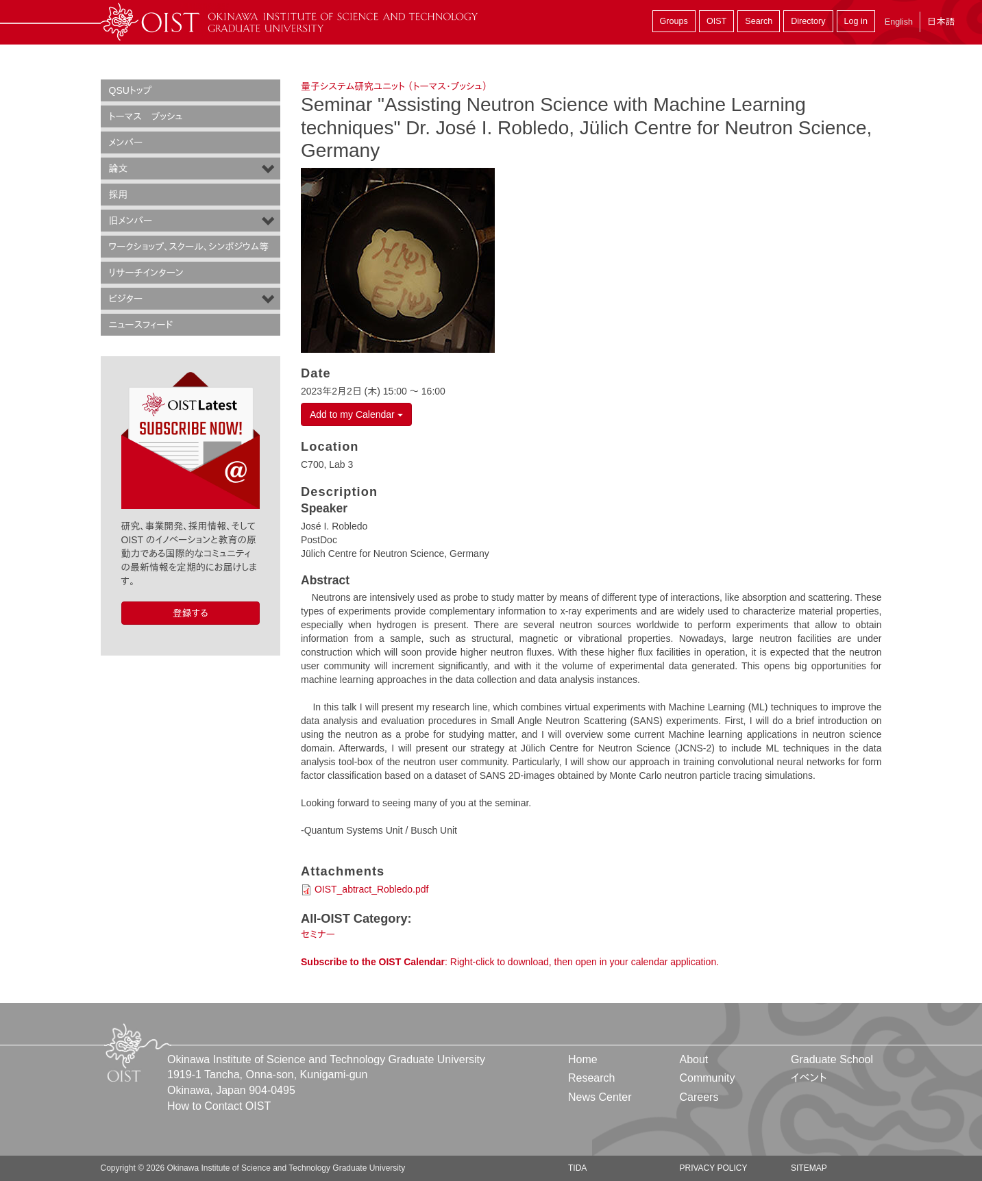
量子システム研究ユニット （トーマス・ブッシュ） (394, 86)
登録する (190, 613)
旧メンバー (131, 220)
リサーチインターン (146, 272)
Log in (856, 21)
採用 (118, 194)
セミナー (318, 934)
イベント (809, 1078)
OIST (716, 21)
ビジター (126, 298)
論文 (118, 168)
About (693, 1059)
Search (758, 21)
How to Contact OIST (219, 1106)
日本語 (941, 21)
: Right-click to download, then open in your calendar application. (510, 961)
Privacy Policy (713, 1168)
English (899, 22)
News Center (599, 1097)
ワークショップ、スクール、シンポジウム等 (189, 246)
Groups (674, 21)
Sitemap (809, 1168)
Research (591, 1078)
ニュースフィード (141, 324)
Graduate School (832, 1059)
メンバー (126, 142)
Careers (698, 1097)
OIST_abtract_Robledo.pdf (372, 889)
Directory (808, 21)
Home (583, 1059)
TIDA (577, 1168)
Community (707, 1078)
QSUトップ (130, 90)
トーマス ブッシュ (146, 116)
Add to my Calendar (356, 414)
